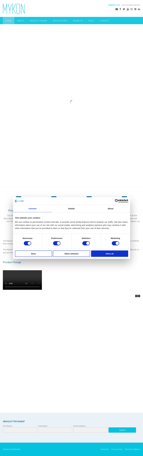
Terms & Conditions (132, 449)
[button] (139, 296)
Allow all (110, 253)
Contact (104, 20)
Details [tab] (71, 208)
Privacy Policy (117, 449)
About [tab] (110, 208)
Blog (91, 20)
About (20, 20)
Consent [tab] (32, 208)
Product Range (38, 20)
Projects (78, 20)
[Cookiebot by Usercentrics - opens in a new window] (116, 201)
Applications (60, 20)
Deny (33, 253)
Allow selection (71, 253)
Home (8, 20)
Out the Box (15, 449)
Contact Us (104, 449)
